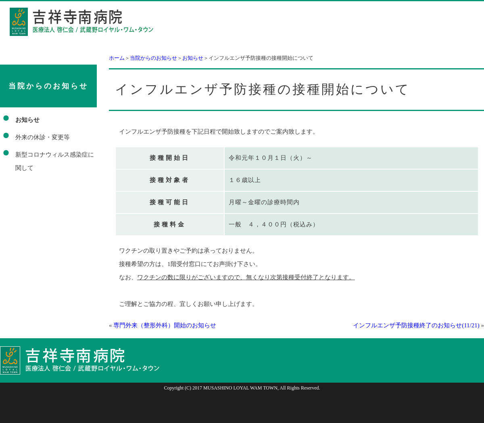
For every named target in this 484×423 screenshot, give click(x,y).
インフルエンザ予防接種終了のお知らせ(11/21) (416, 325)
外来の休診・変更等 (42, 137)
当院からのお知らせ (153, 58)
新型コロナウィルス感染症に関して (54, 161)
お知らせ (192, 58)
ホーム (117, 58)
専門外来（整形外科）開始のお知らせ (164, 325)
